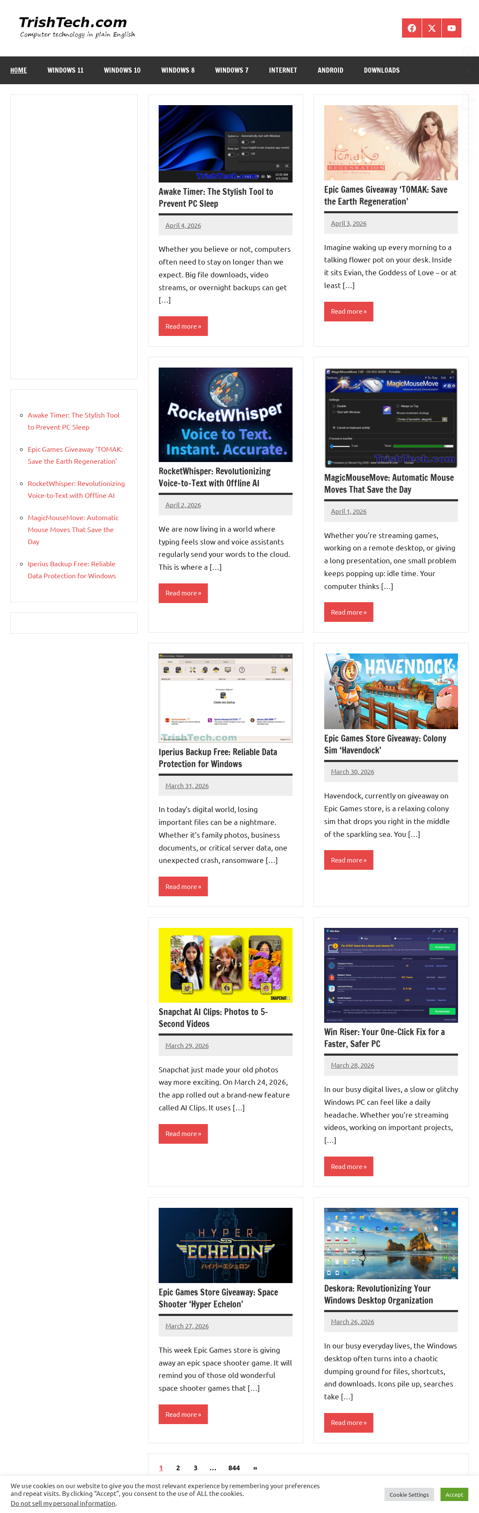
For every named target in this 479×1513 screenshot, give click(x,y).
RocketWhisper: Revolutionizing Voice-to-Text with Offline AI (215, 477)
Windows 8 (178, 70)
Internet (283, 70)
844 (234, 1469)
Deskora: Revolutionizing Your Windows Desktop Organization (378, 1296)
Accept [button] (454, 1494)
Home (18, 70)
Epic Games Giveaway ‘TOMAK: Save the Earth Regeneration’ (385, 195)
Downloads (382, 70)
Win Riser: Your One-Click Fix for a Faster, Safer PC (384, 1039)
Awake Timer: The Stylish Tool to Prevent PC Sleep (216, 197)
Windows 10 (122, 70)
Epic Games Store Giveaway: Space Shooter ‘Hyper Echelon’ (218, 1300)
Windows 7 (231, 70)
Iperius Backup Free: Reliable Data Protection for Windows (218, 759)
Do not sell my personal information (63, 1503)
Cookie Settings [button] (409, 1494)
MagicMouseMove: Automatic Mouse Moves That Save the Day (389, 484)
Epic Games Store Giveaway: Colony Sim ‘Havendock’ (385, 745)
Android (330, 70)
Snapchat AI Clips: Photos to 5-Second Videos (213, 1019)
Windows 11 (65, 70)
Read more (182, 326)
